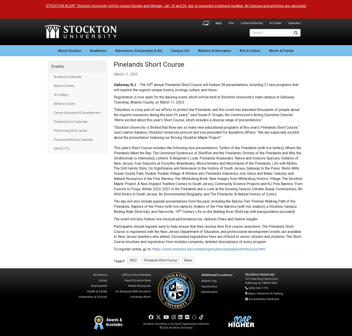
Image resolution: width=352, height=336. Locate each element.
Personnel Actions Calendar (73, 139)
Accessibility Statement (264, 299)
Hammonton (209, 286)
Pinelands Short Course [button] (160, 260)
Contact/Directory (252, 23)
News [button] (188, 260)
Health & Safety (97, 291)
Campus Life (180, 51)
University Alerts (140, 296)
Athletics (214, 51)
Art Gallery (61, 95)
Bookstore (100, 274)
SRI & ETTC (62, 148)
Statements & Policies (93, 296)
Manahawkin (209, 292)
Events (58, 66)
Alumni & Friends (281, 51)
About (69, 51)
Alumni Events (64, 86)
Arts (250, 51)
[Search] (270, 33)
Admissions (138, 51)
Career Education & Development (77, 113)
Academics (98, 51)
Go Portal (206, 22)
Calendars (294, 23)
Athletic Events (64, 104)
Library (102, 280)
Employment (99, 285)
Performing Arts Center (70, 131)
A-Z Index (275, 23)
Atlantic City (209, 281)
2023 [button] (133, 260)
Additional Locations (217, 275)
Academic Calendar (68, 77)
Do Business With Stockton (133, 291)
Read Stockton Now (138, 280)
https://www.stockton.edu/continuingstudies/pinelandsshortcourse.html (208, 249)
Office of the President (136, 274)
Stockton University (81, 32)
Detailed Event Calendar (71, 122)
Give (231, 23)
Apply (218, 23)
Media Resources (139, 285)
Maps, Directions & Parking (265, 293)
